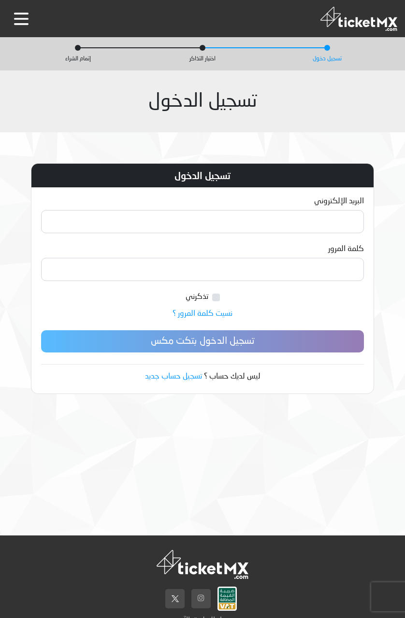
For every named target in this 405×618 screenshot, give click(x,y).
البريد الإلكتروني (339, 201)
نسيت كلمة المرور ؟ (202, 314)
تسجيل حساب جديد (173, 376)
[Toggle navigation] (21, 18)
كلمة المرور (346, 249)
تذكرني (197, 297)
